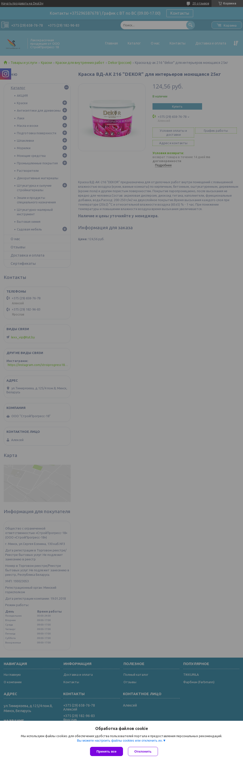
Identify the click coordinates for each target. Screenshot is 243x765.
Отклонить (143, 751)
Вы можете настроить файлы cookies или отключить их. (120, 740)
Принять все (106, 751)
